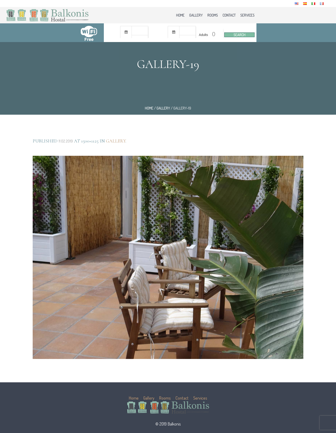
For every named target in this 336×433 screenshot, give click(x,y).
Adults (203, 35)
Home (149, 108)
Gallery (163, 108)
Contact (182, 398)
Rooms (165, 398)
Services (200, 398)
